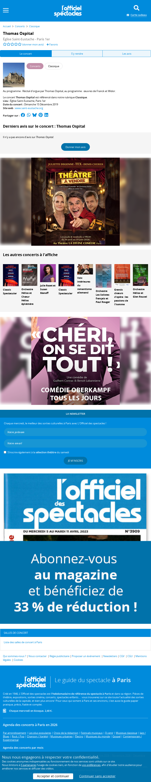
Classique (81, 97)
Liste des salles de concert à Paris (23, 642)
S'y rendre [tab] (77, 53)
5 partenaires (28, 765)
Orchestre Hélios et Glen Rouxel (140, 293)
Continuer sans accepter (97, 776)
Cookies (18, 660)
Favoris (52, 44)
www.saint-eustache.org (29, 108)
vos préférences (91, 765)
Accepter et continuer (53, 776)
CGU (130, 656)
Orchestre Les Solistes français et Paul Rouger (103, 296)
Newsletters (110, 656)
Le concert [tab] (26, 53)
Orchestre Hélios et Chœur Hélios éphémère (27, 297)
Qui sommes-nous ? (14, 656)
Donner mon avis (75, 147)
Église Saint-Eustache (22, 101)
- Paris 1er (26, 39)
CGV (122, 656)
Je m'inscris (75, 460)
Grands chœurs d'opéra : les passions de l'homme (121, 297)
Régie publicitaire (59, 656)
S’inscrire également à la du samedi (38, 452)
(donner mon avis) (33, 44)
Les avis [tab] (126, 53)
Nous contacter (38, 656)
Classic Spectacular (10, 291)
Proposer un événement (86, 656)
